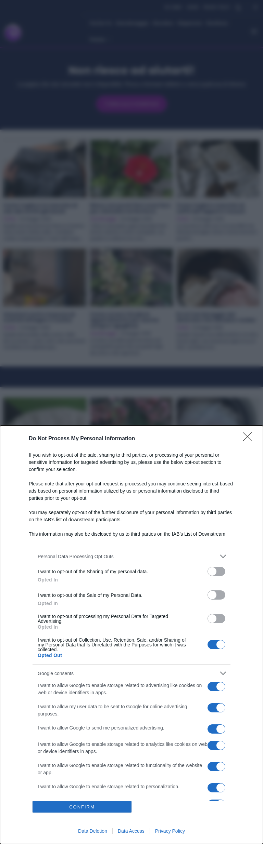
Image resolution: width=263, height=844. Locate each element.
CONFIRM (82, 806)
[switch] (216, 571)
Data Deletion (92, 831)
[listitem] (131, 556)
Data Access (131, 831)
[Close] (249, 438)
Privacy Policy (170, 831)
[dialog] (131, 635)
